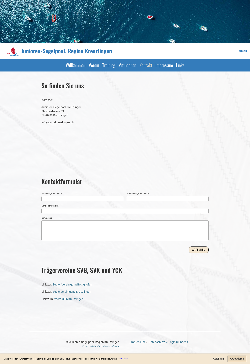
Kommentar (46, 218)
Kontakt (145, 65)
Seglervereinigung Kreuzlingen (72, 291)
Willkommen (76, 65)
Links (180, 65)
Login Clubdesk (178, 342)
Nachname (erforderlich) (138, 193)
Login (242, 51)
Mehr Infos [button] (123, 358)
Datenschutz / (158, 342)
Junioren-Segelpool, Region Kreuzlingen (66, 51)
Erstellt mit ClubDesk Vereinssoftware (100, 346)
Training (108, 65)
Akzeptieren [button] (237, 358)
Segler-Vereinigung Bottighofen (72, 284)
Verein (94, 65)
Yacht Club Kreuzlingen (68, 299)
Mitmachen (127, 65)
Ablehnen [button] (218, 358)
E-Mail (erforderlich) (50, 206)
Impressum (164, 65)
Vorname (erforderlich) (51, 193)
